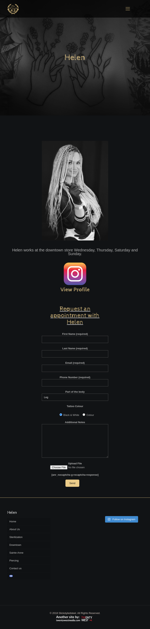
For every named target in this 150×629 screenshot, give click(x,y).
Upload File (75, 465)
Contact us (15, 568)
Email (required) (75, 366)
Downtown (15, 544)
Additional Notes (75, 439)
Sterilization (15, 537)
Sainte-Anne (16, 552)
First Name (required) (75, 337)
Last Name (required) (75, 352)
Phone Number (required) (75, 381)
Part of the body (75, 395)
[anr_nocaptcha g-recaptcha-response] (75, 474)
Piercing (14, 560)
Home (12, 521)
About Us (14, 529)
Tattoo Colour (75, 406)
